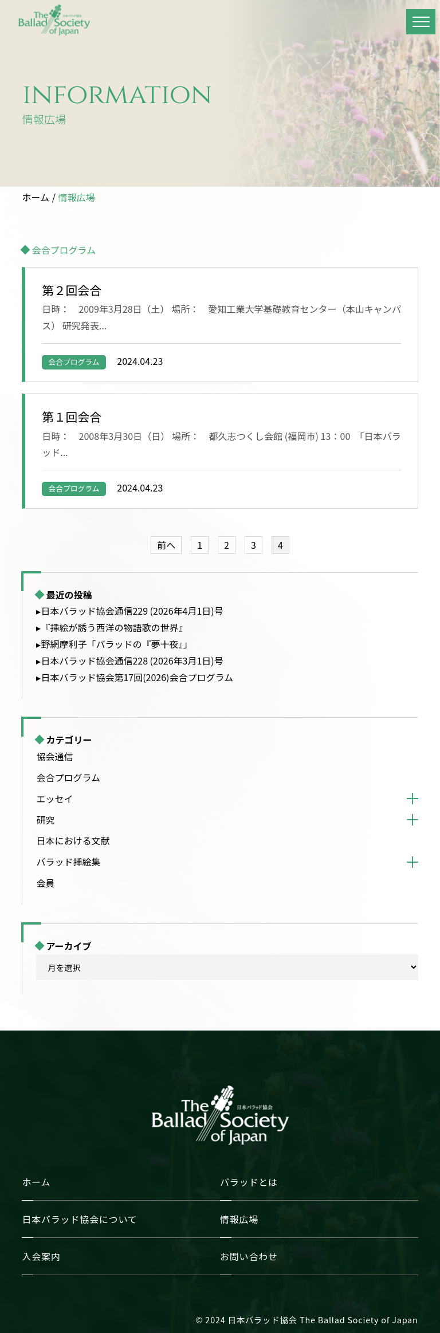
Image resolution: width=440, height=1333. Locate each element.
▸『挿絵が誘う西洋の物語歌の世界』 (111, 627)
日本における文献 (72, 840)
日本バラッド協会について (79, 1219)
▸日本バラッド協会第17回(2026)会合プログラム (134, 677)
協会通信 (54, 756)
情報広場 (76, 197)
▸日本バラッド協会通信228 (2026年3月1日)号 (129, 660)
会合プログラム (73, 361)
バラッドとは (249, 1182)
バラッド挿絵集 (68, 861)
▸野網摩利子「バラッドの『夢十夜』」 (114, 644)
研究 (45, 820)
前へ (166, 545)
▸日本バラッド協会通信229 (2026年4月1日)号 (129, 611)
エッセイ (54, 798)
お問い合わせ (249, 1256)
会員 (45, 883)
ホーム (35, 197)
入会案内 (41, 1256)
